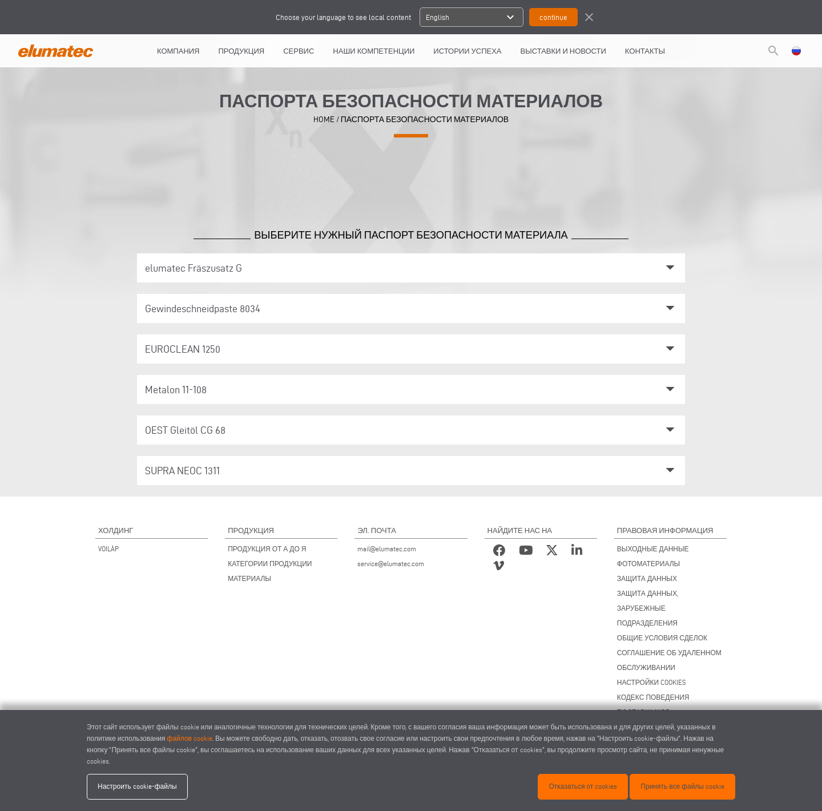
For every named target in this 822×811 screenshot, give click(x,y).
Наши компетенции (373, 51)
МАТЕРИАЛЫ (249, 578)
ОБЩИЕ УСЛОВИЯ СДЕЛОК (662, 637)
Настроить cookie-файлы (137, 786)
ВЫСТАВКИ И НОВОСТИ (563, 51)
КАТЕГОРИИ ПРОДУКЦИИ (270, 563)
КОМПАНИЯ (178, 51)
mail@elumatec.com (386, 548)
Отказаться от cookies (583, 786)
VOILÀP (108, 548)
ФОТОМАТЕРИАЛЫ (648, 563)
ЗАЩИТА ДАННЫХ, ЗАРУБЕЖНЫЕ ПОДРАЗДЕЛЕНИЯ (647, 608)
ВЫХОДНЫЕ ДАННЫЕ (653, 548)
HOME (324, 119)
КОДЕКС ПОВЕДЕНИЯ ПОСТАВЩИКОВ (653, 704)
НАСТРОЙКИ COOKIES (651, 682)
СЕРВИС (298, 51)
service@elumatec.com (390, 563)
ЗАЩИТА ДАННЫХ (647, 578)
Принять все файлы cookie (682, 786)
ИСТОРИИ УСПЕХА (467, 51)
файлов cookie (189, 738)
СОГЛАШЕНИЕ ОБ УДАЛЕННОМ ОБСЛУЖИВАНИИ (669, 660)
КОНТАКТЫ (645, 51)
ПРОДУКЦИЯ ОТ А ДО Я (267, 548)
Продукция (242, 51)
